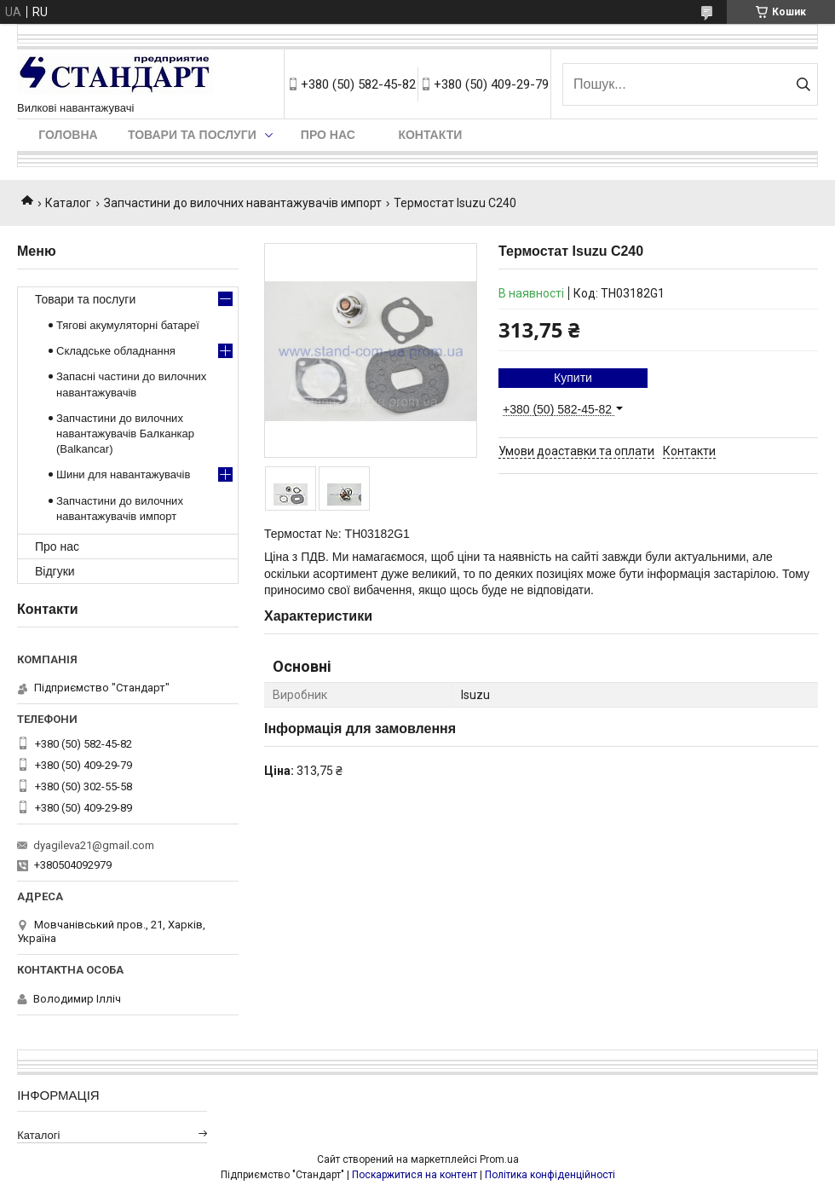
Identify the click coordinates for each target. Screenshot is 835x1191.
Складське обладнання (116, 350)
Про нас (328, 135)
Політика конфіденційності (550, 1175)
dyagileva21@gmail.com (93, 845)
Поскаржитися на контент (414, 1175)
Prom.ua (499, 1159)
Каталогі (38, 1135)
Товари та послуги (192, 135)
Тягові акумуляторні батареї (127, 325)
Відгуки (55, 571)
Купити (573, 377)
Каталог (68, 203)
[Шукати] (803, 84)
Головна (67, 135)
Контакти (430, 135)
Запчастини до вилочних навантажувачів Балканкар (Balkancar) (125, 433)
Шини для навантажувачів (123, 474)
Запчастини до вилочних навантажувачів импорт (243, 203)
